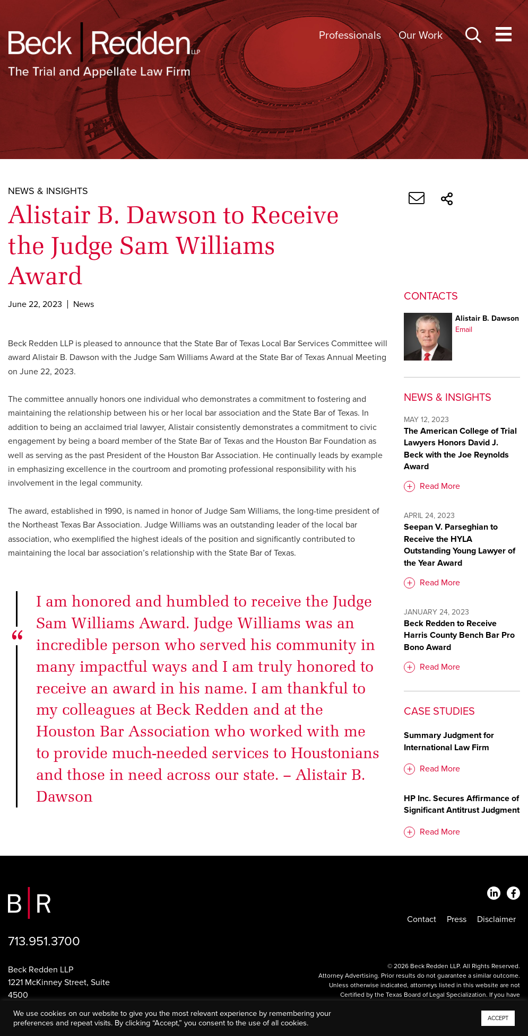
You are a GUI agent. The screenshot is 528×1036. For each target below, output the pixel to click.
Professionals (350, 35)
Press (456, 919)
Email (463, 329)
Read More (440, 486)
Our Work (421, 35)
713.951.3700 (44, 941)
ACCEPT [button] (498, 1018)
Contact (421, 919)
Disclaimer (496, 919)
